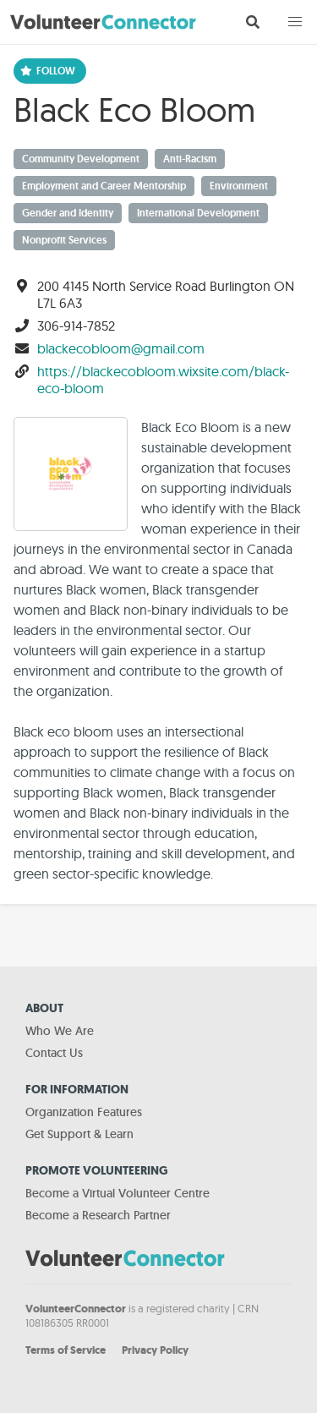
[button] (295, 22)
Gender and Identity (67, 213)
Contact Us (54, 1052)
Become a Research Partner (98, 1215)
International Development (198, 213)
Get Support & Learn (79, 1134)
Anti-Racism (189, 159)
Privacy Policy (155, 1350)
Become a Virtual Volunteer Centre (117, 1193)
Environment (239, 186)
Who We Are (59, 1030)
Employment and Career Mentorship (104, 186)
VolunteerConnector (75, 1308)
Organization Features (83, 1112)
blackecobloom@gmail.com (121, 348)
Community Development (80, 159)
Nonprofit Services (64, 240)
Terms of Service (65, 1350)
